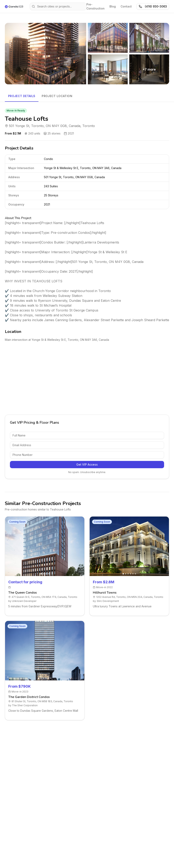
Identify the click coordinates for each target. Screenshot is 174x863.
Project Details (21, 96)
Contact (126, 6)
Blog (112, 6)
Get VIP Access (87, 464)
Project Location (57, 96)
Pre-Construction (95, 6)
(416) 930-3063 (153, 6)
